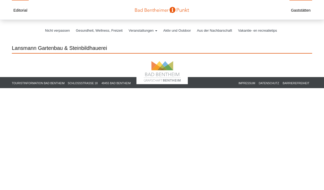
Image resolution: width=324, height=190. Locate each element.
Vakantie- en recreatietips (257, 30)
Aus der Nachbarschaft (214, 30)
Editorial (20, 10)
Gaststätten (301, 10)
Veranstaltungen (143, 30)
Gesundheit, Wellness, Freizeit (99, 30)
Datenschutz (269, 83)
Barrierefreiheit (296, 83)
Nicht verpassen (57, 30)
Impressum (246, 83)
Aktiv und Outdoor (177, 30)
